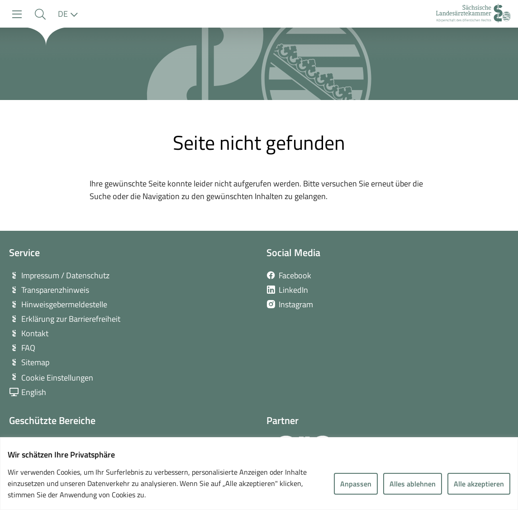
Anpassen (355, 483)
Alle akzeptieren (479, 483)
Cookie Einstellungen (57, 378)
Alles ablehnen (413, 483)
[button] (40, 14)
